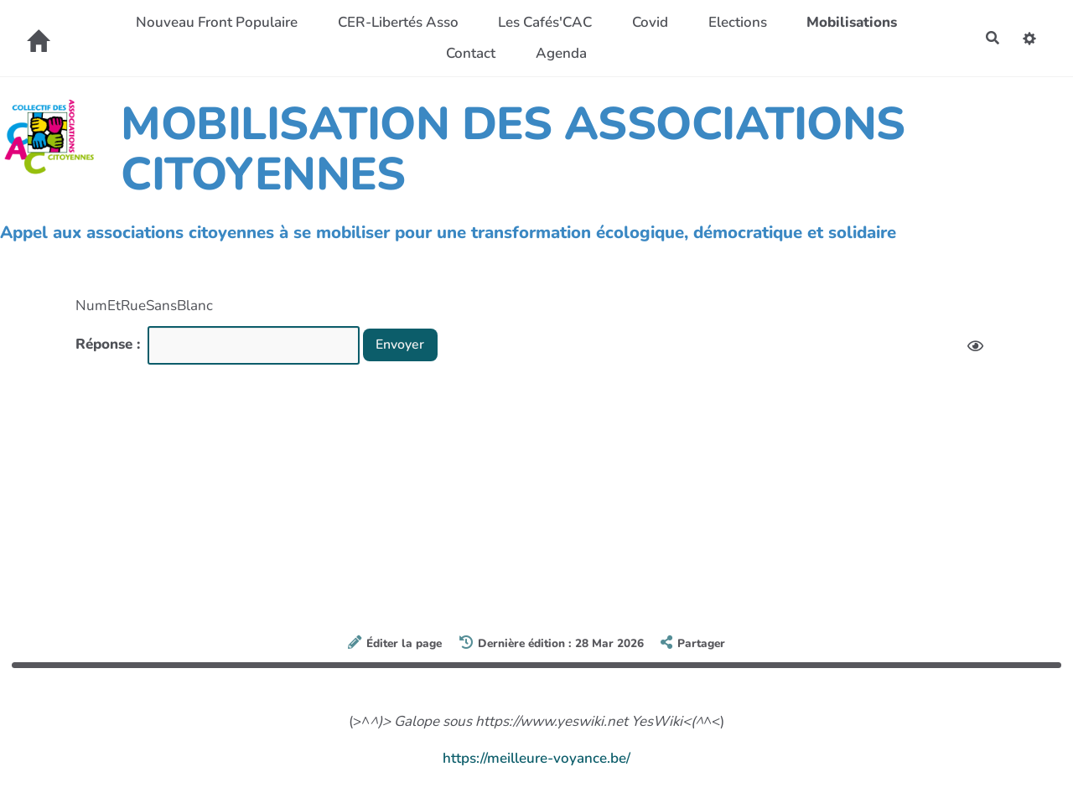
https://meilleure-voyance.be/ (536, 758)
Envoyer (403, 344)
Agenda (558, 53)
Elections (734, 22)
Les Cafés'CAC (542, 22)
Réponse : (109, 344)
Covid (648, 22)
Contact (468, 53)
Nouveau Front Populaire (214, 22)
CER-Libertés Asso (395, 22)
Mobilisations (849, 22)
